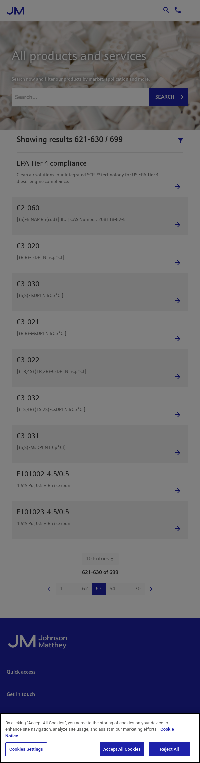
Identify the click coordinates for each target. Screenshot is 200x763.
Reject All (169, 749)
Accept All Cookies (122, 749)
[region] (100, 738)
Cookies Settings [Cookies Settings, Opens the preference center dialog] (26, 749)
